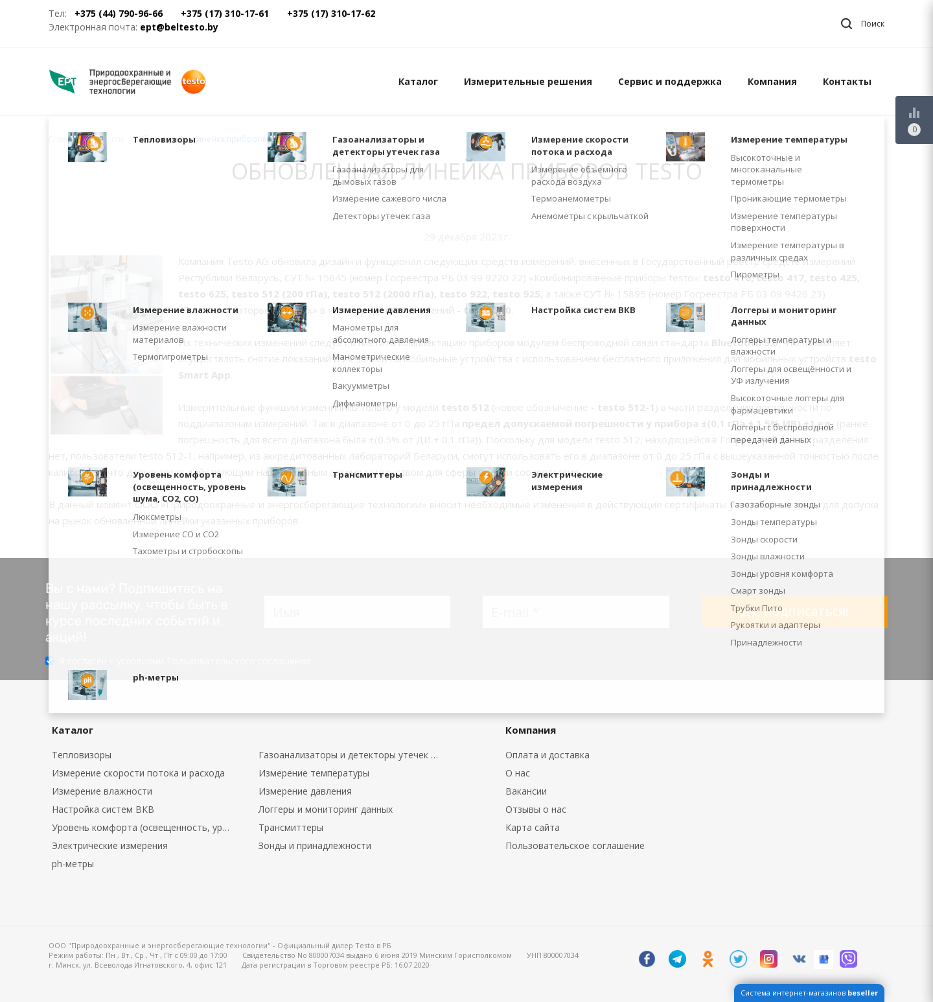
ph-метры (73, 863)
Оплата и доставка (547, 755)
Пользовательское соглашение (575, 845)
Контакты (847, 81)
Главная (64, 139)
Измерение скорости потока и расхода (138, 773)
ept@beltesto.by (179, 27)
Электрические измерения (110, 845)
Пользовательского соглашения (238, 661)
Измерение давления (305, 791)
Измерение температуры (314, 773)
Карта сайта (532, 827)
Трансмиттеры (291, 827)
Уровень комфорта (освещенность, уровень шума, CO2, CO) (146, 827)
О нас (517, 773)
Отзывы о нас (535, 809)
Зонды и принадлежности (315, 845)
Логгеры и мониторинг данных (326, 809)
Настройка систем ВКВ (103, 809)
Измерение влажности (102, 791)
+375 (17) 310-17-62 (331, 13)
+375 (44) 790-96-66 (119, 13)
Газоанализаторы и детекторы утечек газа (352, 755)
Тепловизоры (81, 755)
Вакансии (526, 791)
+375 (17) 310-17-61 (225, 13)
